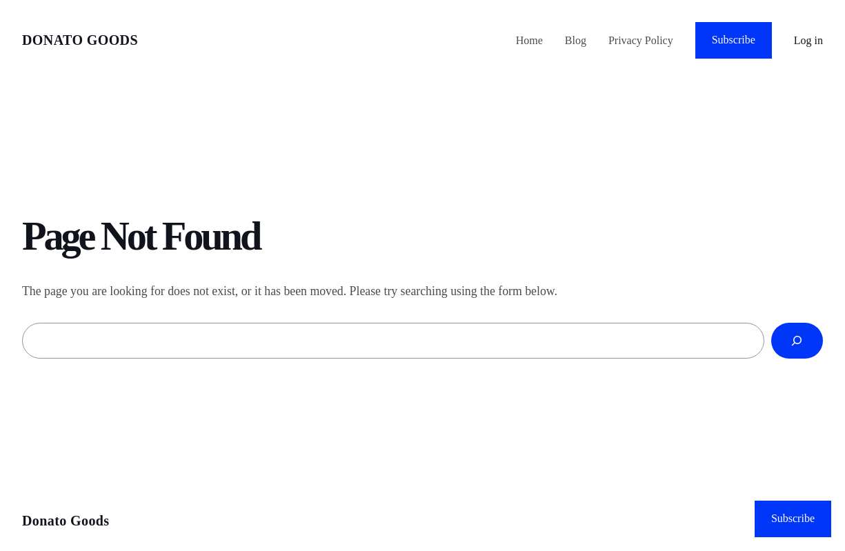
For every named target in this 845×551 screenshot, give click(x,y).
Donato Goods (80, 40)
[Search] (797, 341)
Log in (808, 40)
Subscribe (733, 40)
